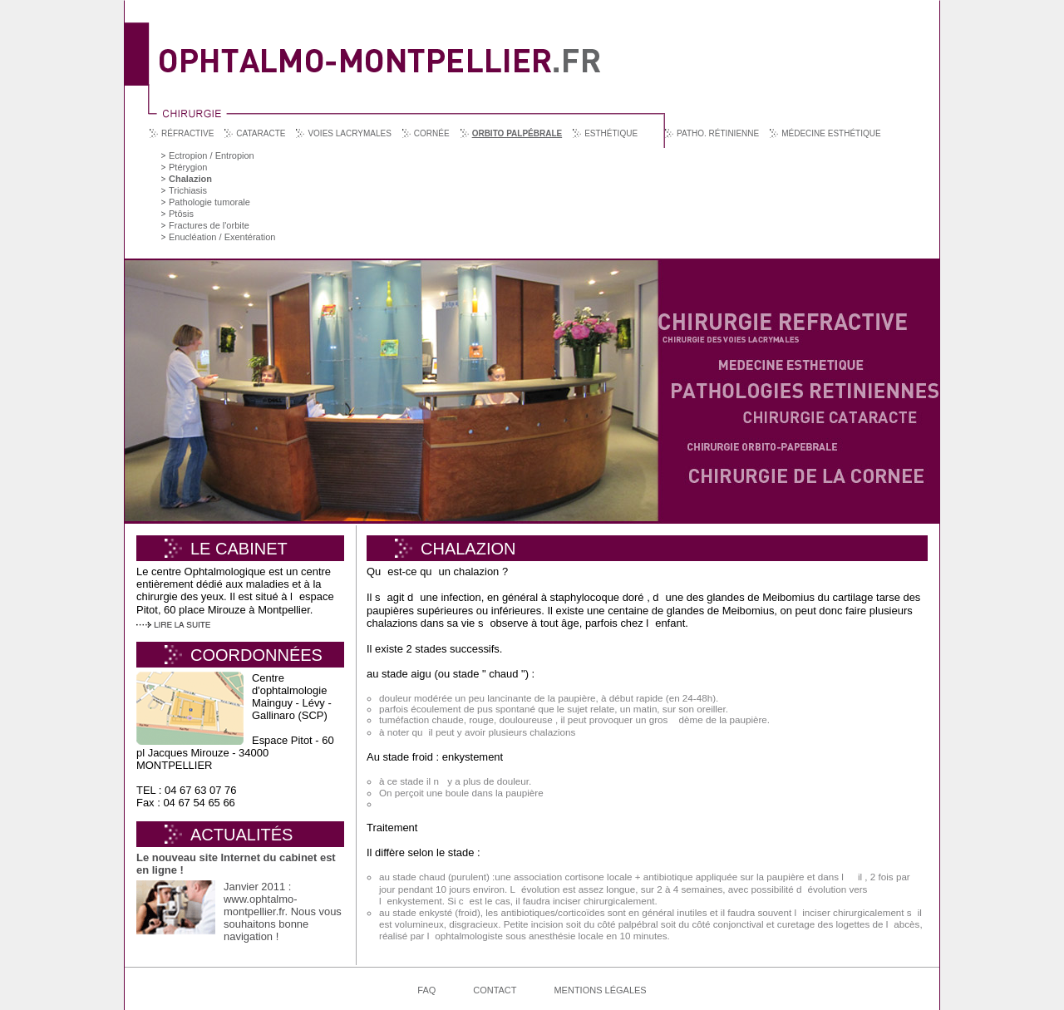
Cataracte (260, 133)
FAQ (426, 990)
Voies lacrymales (349, 133)
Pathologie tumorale (209, 202)
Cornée (432, 133)
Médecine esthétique (830, 133)
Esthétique (611, 133)
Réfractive (187, 133)
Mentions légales (600, 990)
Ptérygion (188, 167)
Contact (494, 990)
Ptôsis (181, 214)
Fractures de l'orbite (209, 225)
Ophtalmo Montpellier (380, 48)
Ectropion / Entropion (211, 155)
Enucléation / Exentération (222, 237)
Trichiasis (188, 190)
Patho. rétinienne (718, 133)
